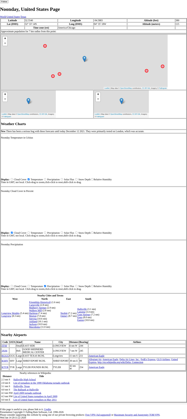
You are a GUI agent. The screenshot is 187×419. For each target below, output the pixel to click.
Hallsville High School (24, 379)
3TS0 (4, 345)
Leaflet (107, 88)
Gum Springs (83, 314)
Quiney (64, 316)
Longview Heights (10, 313)
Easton (80, 320)
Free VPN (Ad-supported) (98, 415)
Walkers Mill (35, 310)
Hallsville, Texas (21, 386)
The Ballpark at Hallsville (26, 389)
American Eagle (96, 355)
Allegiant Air (95, 359)
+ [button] (5, 38)
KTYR (5, 367)
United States (13, 16)
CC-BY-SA (146, 88)
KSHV (5, 361)
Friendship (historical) (40, 302)
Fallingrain (163, 88)
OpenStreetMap (126, 88)
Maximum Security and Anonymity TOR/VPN (137, 415)
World (3, 16)
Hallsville (82, 309)
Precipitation (53, 179)
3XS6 (4, 350)
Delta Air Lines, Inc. (129, 359)
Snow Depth (84, 179)
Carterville (34, 305)
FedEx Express (148, 359)
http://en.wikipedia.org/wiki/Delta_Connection (120, 362)
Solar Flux (69, 179)
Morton (32, 316)
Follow (4, 1)
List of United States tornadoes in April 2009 (35, 396)
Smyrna (33, 318)
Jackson (33, 324)
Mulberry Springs (37, 307)
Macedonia (34, 327)
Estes (80, 317)
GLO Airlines (163, 359)
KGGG (5, 355)
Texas (23, 16)
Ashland (33, 321)
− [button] (5, 43)
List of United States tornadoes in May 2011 (35, 399)
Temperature (37, 179)
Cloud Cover (20, 179)
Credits (47, 409)
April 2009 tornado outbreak (27, 393)
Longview (6, 316)
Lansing (81, 312)
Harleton (33, 313)
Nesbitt (64, 313)
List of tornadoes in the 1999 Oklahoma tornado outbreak (41, 383)
